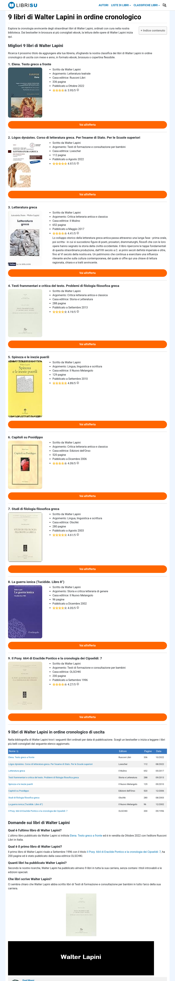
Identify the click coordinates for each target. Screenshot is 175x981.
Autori (103, 5)
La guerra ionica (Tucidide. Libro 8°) (25, 804)
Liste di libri (120, 5)
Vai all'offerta (87, 124)
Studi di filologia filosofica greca (23, 797)
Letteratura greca (16, 771)
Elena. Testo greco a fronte (21, 757)
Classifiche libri (146, 5)
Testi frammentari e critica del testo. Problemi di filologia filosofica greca (43, 777)
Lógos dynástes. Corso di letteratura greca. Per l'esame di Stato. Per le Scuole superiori (50, 764)
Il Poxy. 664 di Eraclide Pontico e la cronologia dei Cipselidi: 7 (38, 811)
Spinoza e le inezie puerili (20, 784)
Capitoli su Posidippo (18, 791)
